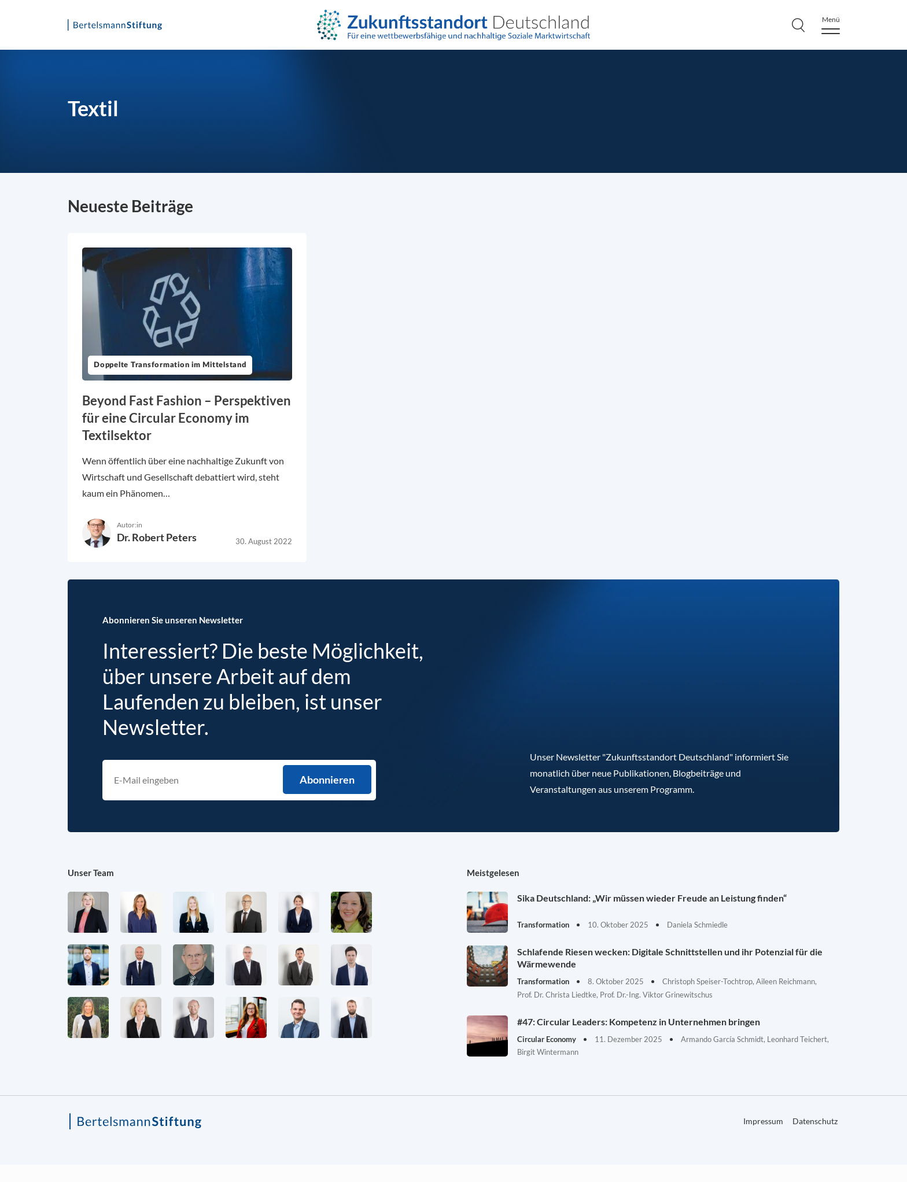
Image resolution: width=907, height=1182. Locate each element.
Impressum (763, 1121)
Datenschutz (815, 1121)
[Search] (798, 24)
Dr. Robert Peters (157, 537)
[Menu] (830, 25)
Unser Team (91, 872)
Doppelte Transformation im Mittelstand (170, 365)
